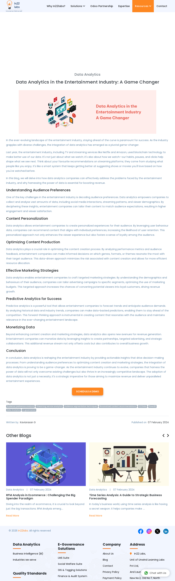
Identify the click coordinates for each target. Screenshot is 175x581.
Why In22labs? (56, 6)
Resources (143, 6)
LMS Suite (63, 558)
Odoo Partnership (101, 6)
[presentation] (165, 435)
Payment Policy (112, 578)
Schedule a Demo (87, 391)
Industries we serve (24, 559)
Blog (105, 559)
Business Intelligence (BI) (28, 553)
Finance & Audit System (72, 576)
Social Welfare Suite (70, 564)
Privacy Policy (111, 572)
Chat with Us (155, 573)
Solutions (78, 6)
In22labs (23, 530)
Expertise (124, 6)
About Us (108, 553)
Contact (161, 6)
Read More (12, 515)
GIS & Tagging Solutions (72, 570)
